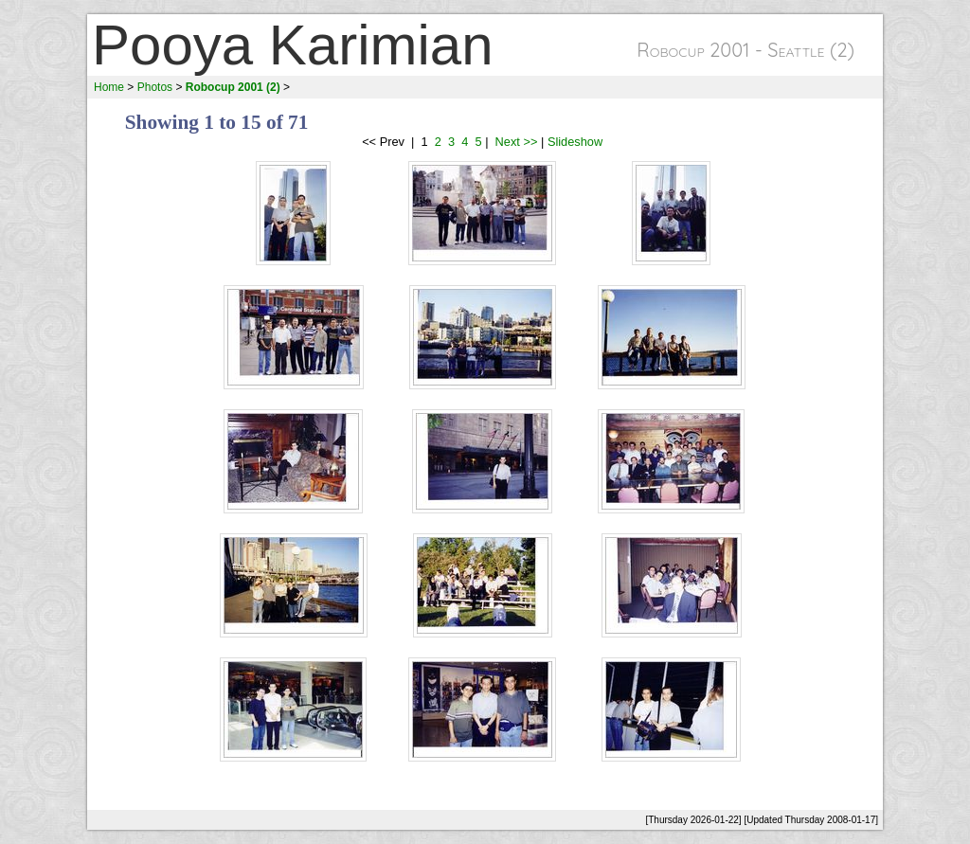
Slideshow (575, 142)
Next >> (514, 142)
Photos (154, 87)
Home (109, 87)
